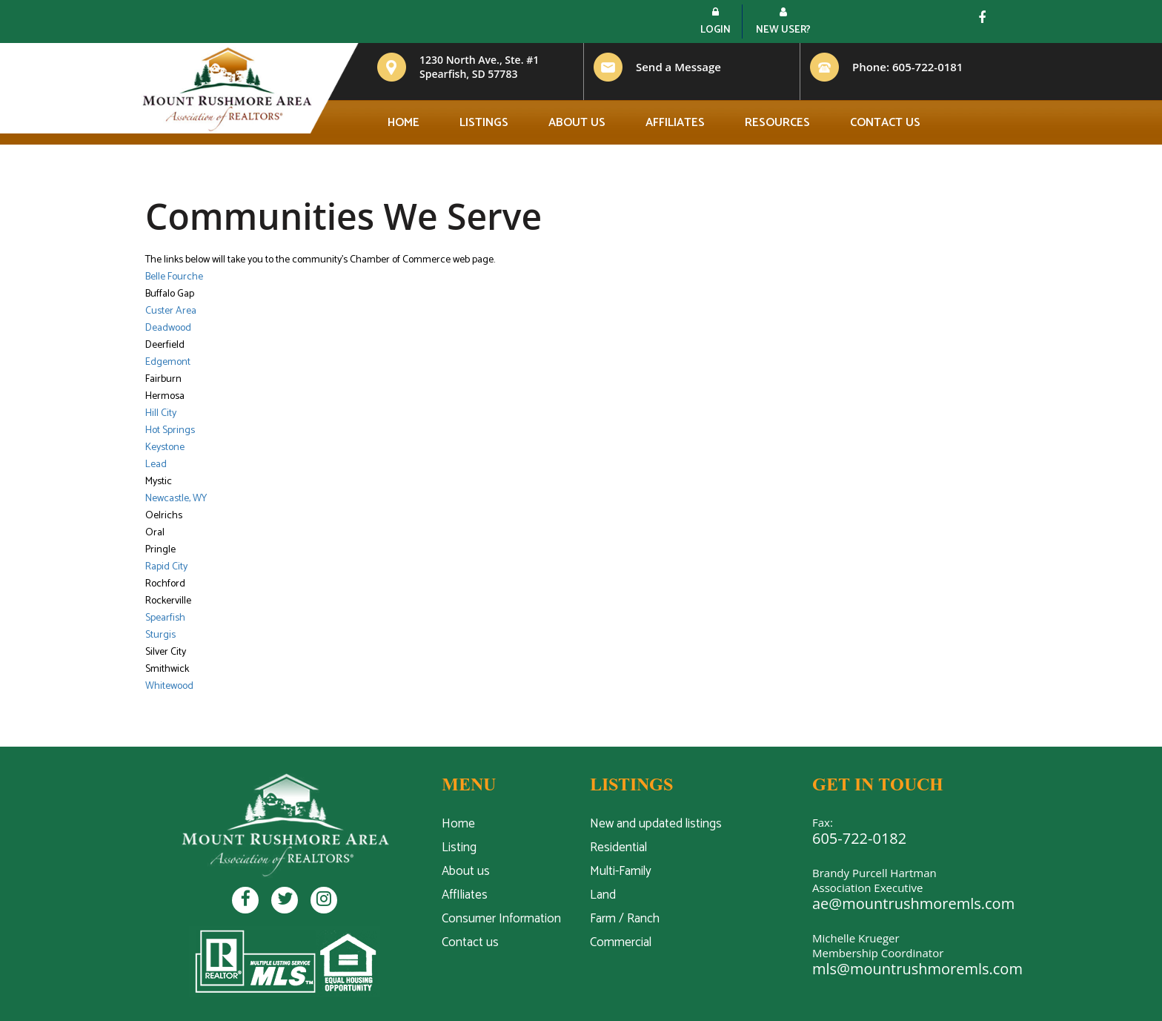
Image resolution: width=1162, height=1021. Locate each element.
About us (576, 123)
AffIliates (465, 895)
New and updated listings (656, 823)
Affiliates (675, 123)
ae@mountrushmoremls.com (913, 903)
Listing (459, 847)
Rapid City (166, 566)
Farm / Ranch (625, 918)
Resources (777, 123)
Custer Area (170, 311)
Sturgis (160, 635)
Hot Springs (170, 430)
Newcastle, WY (176, 498)
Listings (483, 123)
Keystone (165, 447)
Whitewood (169, 686)
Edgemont (167, 362)
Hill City (160, 413)
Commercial (620, 942)
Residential (618, 847)
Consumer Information (501, 918)
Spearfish (165, 618)
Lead (156, 464)
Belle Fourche (174, 276)
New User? (783, 23)
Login (715, 23)
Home (403, 123)
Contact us (885, 123)
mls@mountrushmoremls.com (917, 969)
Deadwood (168, 328)
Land (603, 895)
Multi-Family (620, 871)
